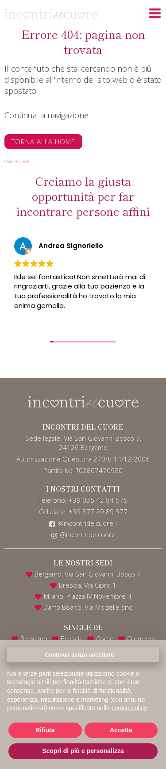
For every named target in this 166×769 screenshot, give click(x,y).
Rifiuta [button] (45, 730)
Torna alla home (43, 141)
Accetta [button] (121, 730)
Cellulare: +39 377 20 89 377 (83, 511)
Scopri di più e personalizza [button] (83, 750)
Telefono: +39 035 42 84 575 (83, 500)
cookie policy (129, 707)
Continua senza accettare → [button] (83, 654)
